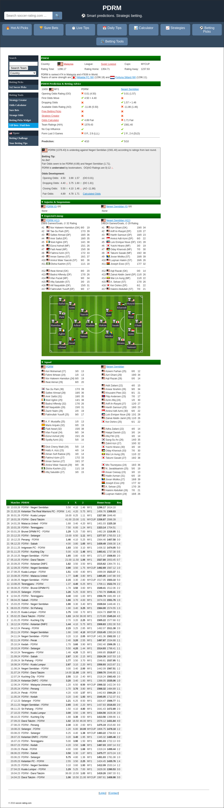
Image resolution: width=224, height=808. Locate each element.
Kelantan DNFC (39, 563)
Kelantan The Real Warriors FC (38, 511)
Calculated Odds (92, 193)
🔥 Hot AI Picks (17, 28)
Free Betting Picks (51, 111)
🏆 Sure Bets (48, 28)
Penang (25, 539)
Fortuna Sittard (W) (125, 77)
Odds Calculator (50, 120)
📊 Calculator (143, 28)
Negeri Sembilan (115, 366)
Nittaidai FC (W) (85, 77)
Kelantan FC (28, 761)
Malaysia (68, 63)
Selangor (35, 535)
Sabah (34, 543)
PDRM (49, 366)
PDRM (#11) (53, 220)
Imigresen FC (28, 547)
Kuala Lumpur (38, 515)
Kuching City (37, 551)
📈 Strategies (175, 28)
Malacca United (29, 523)
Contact (113, 793)
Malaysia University (41, 684)
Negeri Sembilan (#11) (118, 220)
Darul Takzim (37, 519)
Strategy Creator (50, 115)
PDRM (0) (51, 206)
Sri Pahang (36, 608)
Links (102, 793)
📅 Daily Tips (112, 28)
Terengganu (37, 527)
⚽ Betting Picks (206, 29)
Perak (34, 640)
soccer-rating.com (23, 803)
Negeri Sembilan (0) (117, 206)
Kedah (24, 644)
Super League (108, 64)
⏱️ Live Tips (80, 28)
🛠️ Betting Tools (112, 41)
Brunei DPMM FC (30, 531)
